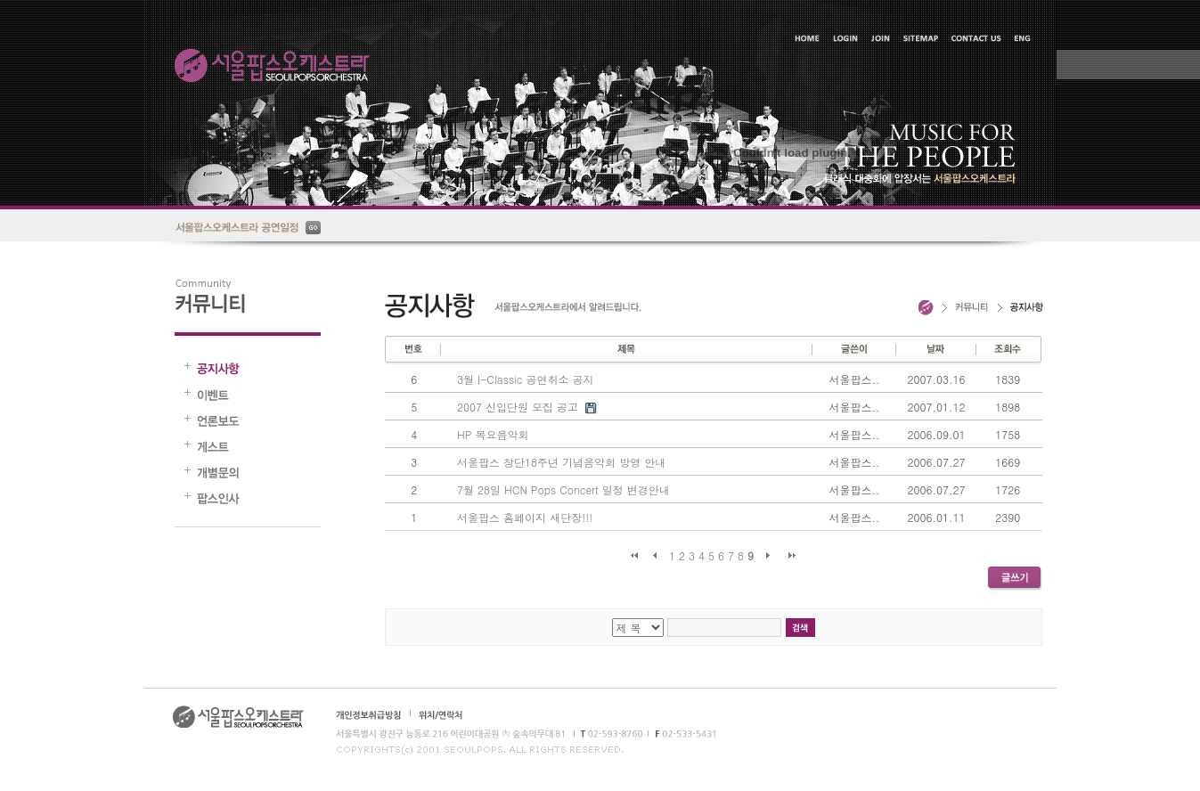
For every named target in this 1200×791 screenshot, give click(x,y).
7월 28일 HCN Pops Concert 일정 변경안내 (563, 489)
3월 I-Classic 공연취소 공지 (525, 379)
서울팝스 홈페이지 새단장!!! (524, 517)
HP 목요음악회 (492, 434)
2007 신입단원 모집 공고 (517, 406)
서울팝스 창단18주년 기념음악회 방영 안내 (561, 461)
